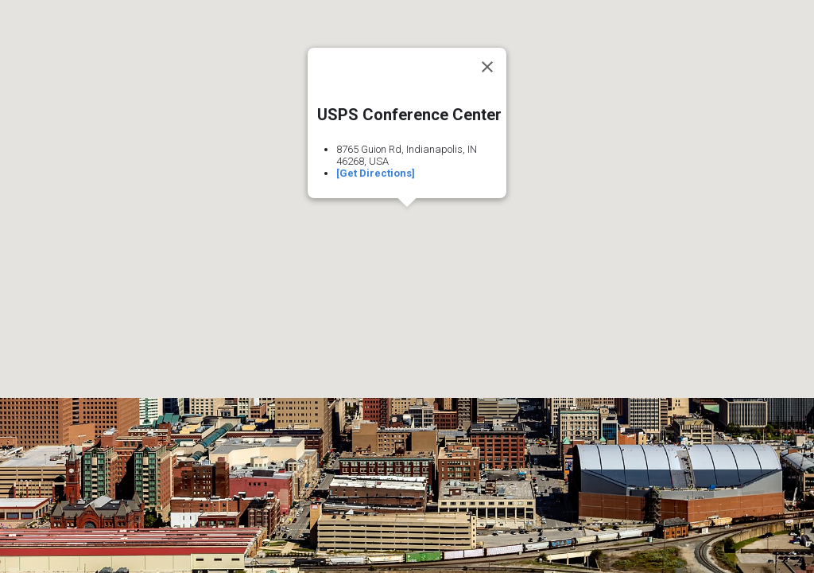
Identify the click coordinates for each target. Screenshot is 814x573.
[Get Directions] (375, 173)
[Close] (487, 67)
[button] (407, 221)
